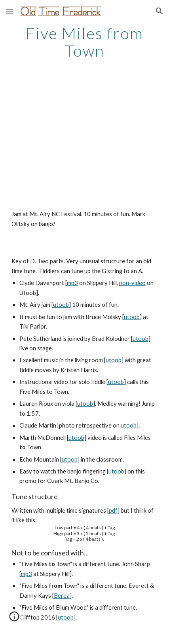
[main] (84, 42)
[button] (9, 11)
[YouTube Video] (84, 143)
